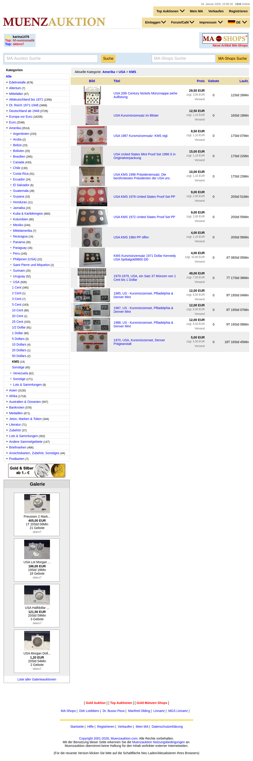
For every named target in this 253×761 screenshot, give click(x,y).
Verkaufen (216, 11)
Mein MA (196, 11)
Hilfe (90, 726)
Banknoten (16, 407)
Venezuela (20, 373)
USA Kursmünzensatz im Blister (136, 115)
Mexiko (18, 225)
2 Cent (16, 293)
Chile (16, 168)
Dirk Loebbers (89, 711)
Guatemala (21, 191)
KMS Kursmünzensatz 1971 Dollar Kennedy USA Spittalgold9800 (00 (145, 257)
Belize (17, 145)
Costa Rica (21, 173)
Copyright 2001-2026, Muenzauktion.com (108, 738)
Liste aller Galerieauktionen (37, 679)
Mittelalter (16, 94)
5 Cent (16, 304)
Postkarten (16, 459)
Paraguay (20, 248)
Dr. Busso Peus (114, 711)
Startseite (77, 726)
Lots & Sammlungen (27, 384)
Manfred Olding (139, 711)
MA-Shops (68, 711)
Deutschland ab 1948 (24, 111)
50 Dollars (19, 356)
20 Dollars (19, 350)
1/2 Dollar (19, 327)
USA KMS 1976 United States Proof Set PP (144, 196)
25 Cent (17, 321)
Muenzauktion (142, 742)
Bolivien (18, 151)
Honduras (20, 202)
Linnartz (159, 711)
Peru (16, 253)
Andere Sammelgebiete (25, 441)
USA (16, 282)
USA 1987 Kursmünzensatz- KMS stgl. (141, 136)
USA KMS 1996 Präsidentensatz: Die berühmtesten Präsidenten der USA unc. (142, 176)
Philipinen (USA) (25, 259)
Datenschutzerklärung (167, 726)
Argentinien (21, 134)
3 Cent (16, 299)
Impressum (211, 22)
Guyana (18, 196)
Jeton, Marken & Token (25, 419)
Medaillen (16, 413)
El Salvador (21, 185)
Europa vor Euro (20, 116)
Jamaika (19, 208)
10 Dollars (19, 344)
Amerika (15, 128)
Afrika (13, 396)
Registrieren (238, 11)
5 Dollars (18, 339)
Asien (13, 390)
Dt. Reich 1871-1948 (23, 105)
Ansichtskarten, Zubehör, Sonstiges (34, 453)
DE (237, 22)
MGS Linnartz (178, 711)
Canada (18, 162)
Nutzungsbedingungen (169, 742)
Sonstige (18, 367)
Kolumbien (20, 219)
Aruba (17, 139)
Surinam (19, 270)
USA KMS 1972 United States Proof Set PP (144, 217)
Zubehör (15, 430)
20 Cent (17, 316)
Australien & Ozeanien (25, 402)
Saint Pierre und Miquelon (31, 265)
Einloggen (155, 22)
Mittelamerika (22, 230)
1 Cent (16, 287)
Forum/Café (182, 22)
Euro (12, 122)
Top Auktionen (170, 11)
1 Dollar (17, 333)
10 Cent (17, 310)
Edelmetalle (17, 82)
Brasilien (19, 156)
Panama (19, 242)
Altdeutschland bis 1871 (26, 99)
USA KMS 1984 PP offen (131, 237)
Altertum (15, 88)
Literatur (15, 424)
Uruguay (19, 276)
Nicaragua (20, 236)
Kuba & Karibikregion (28, 213)
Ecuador (19, 179)
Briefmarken (17, 447)
